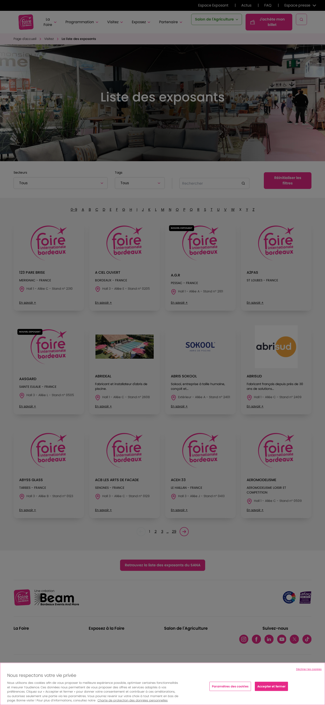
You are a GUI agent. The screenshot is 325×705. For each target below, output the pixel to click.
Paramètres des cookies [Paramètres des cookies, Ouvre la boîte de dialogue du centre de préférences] (230, 686)
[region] (162, 684)
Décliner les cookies (309, 669)
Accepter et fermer (271, 686)
